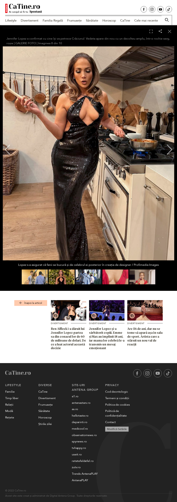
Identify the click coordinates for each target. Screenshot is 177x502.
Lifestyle (11, 20)
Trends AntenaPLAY (85, 474)
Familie (10, 392)
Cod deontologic (116, 392)
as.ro (75, 409)
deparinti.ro (79, 422)
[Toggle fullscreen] (151, 31)
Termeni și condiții (117, 398)
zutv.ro (76, 467)
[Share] (160, 31)
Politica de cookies (117, 405)
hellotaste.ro (80, 416)
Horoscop (109, 20)
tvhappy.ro (79, 448)
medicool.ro (80, 429)
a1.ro (75, 396)
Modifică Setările (117, 429)
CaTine (125, 20)
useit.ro (77, 454)
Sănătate (92, 20)
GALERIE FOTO (25, 43)
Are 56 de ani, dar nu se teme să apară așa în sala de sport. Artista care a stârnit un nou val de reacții (145, 336)
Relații (9, 405)
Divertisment (29, 20)
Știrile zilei (45, 424)
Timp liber (12, 398)
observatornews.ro (84, 435)
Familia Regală (53, 20)
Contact (110, 422)
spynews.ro (79, 441)
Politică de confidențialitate (116, 413)
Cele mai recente (146, 20)
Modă (9, 411)
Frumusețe (74, 20)
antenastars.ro (81, 403)
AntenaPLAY (80, 480)
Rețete (9, 417)
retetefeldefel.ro (83, 461)
